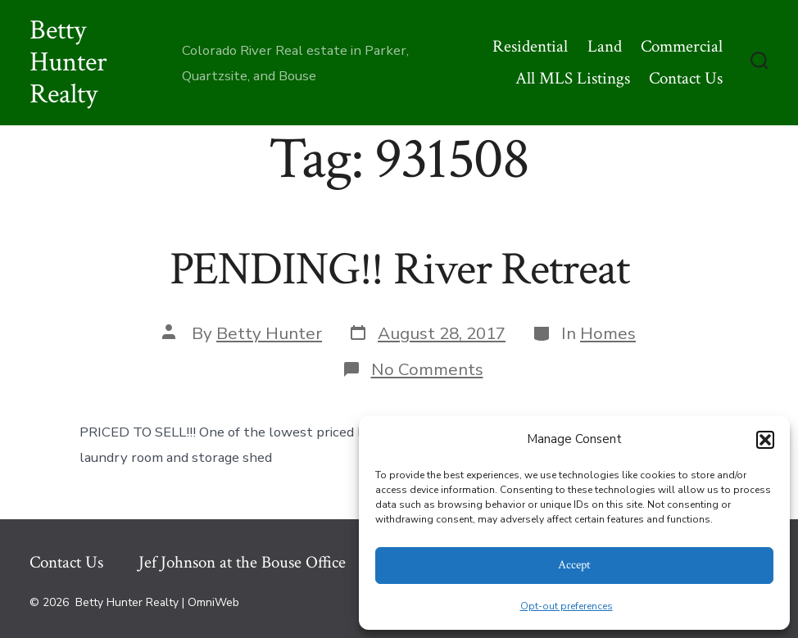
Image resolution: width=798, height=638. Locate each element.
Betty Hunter (269, 333)
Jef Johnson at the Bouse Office (242, 562)
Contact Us (686, 78)
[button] (765, 440)
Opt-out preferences (566, 606)
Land (604, 46)
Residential (530, 46)
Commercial (682, 46)
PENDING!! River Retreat (399, 269)
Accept (574, 564)
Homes (608, 333)
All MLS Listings (572, 78)
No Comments (427, 369)
